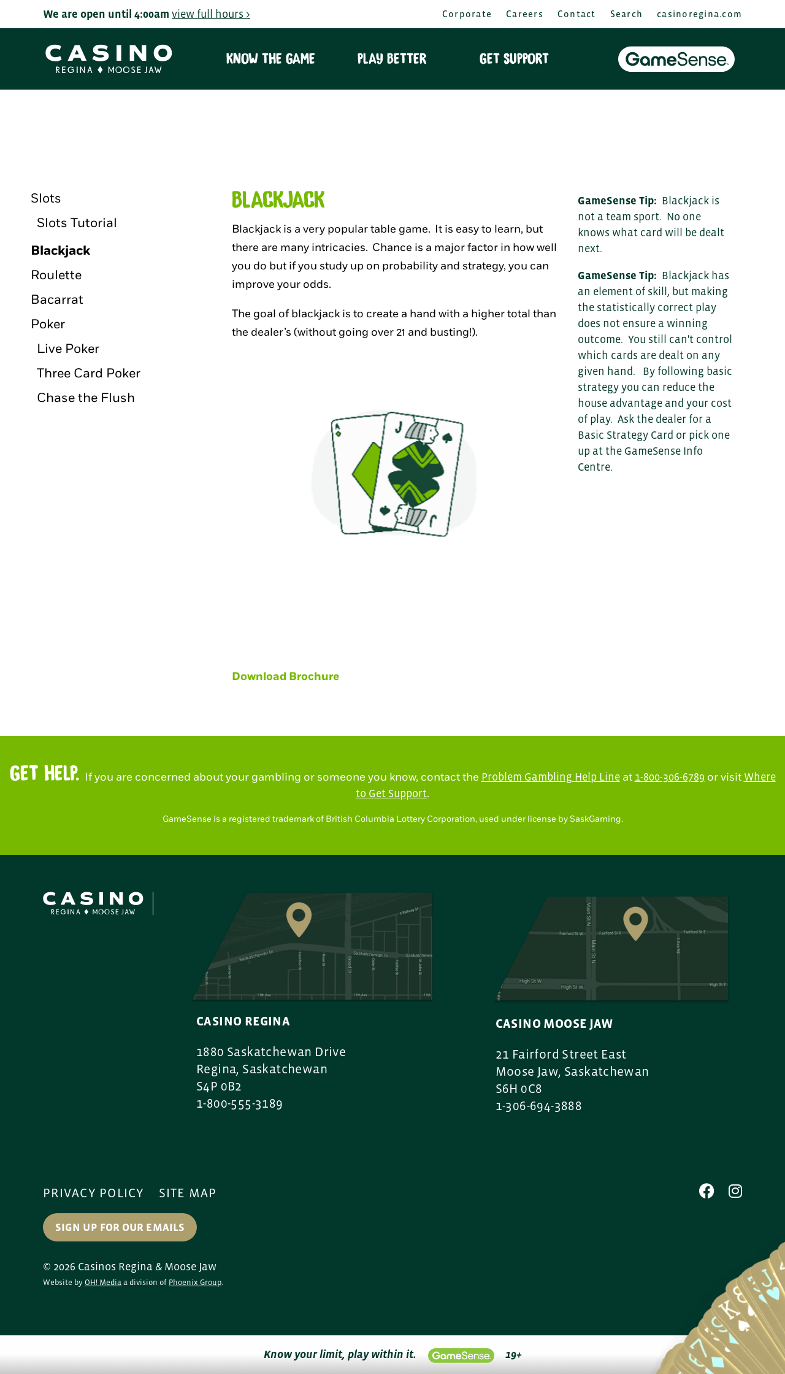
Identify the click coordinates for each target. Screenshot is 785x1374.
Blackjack (60, 250)
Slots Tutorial (77, 223)
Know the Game (270, 59)
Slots (46, 198)
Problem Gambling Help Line (550, 777)
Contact (576, 14)
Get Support (514, 59)
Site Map (188, 1193)
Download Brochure (285, 676)
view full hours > (211, 14)
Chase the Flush (86, 398)
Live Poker (68, 349)
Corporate (467, 14)
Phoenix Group (195, 1282)
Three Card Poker (88, 373)
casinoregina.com (699, 14)
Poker (48, 324)
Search (626, 14)
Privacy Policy (94, 1193)
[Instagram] (735, 1191)
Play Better (392, 59)
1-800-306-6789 (670, 777)
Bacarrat (57, 299)
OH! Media (103, 1282)
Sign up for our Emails (120, 1227)
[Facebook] (706, 1191)
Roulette (56, 275)
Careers (524, 14)
